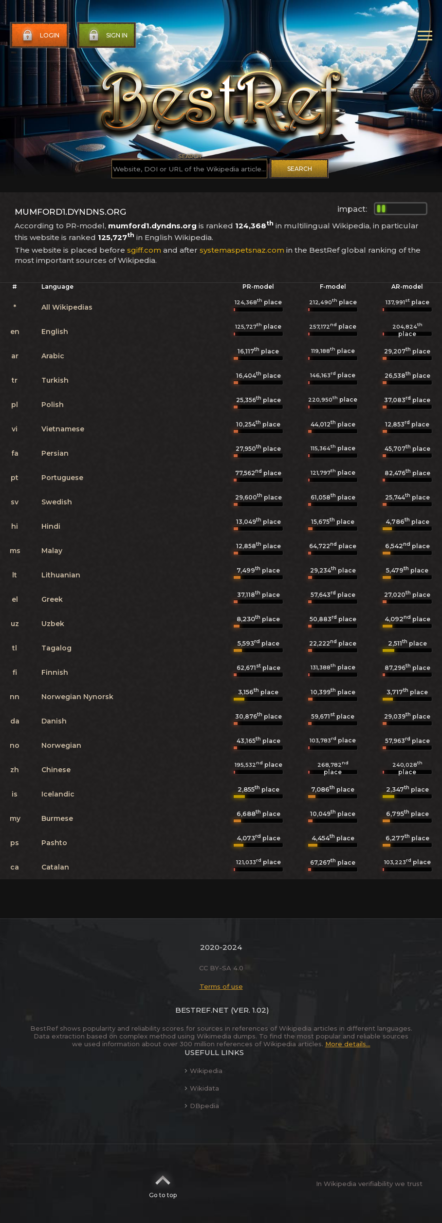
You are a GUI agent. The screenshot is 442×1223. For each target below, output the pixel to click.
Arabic (52, 356)
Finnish (54, 672)
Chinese (56, 769)
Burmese (57, 818)
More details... (347, 1044)
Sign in (107, 35)
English (54, 331)
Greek (52, 599)
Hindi (50, 526)
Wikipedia (203, 1071)
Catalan (55, 867)
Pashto (54, 842)
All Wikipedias (66, 307)
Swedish (56, 502)
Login (39, 35)
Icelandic (57, 794)
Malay (51, 550)
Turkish (55, 380)
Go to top (162, 1183)
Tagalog (56, 648)
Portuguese (62, 477)
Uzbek (52, 623)
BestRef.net (202, 1010)
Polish (52, 404)
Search (299, 168)
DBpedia (201, 1106)
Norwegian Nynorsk (77, 696)
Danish (54, 721)
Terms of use (221, 986)
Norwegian (61, 745)
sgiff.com (144, 250)
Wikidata (201, 1088)
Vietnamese (62, 429)
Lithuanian (60, 575)
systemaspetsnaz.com (242, 250)
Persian (55, 453)
